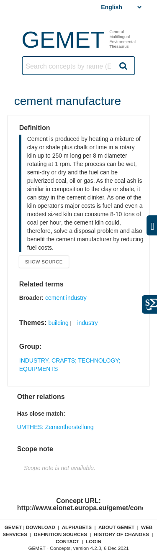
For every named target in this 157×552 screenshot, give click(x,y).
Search (122, 65)
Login (93, 541)
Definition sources (60, 534)
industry (87, 322)
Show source (44, 261)
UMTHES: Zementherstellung (55, 427)
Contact (67, 541)
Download (40, 527)
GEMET (63, 39)
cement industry (66, 297)
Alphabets (77, 527)
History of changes (121, 534)
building (58, 322)
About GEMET (116, 527)
